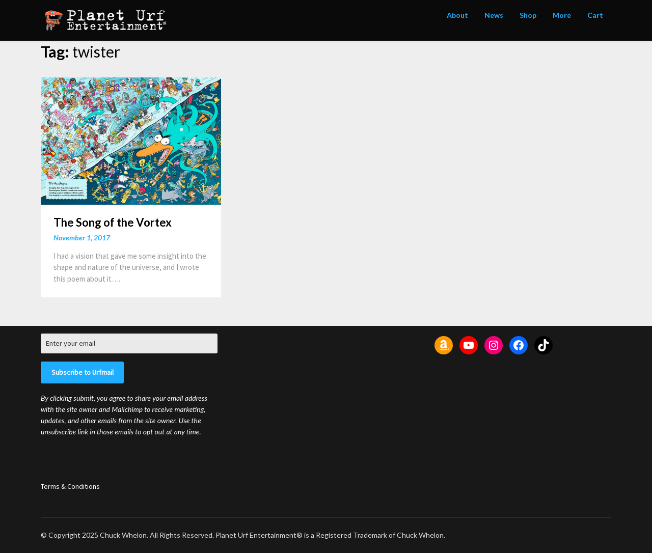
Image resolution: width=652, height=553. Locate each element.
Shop (528, 15)
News (493, 15)
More (562, 15)
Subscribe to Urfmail (82, 372)
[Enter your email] (129, 343)
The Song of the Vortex (112, 222)
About (457, 15)
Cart (595, 15)
